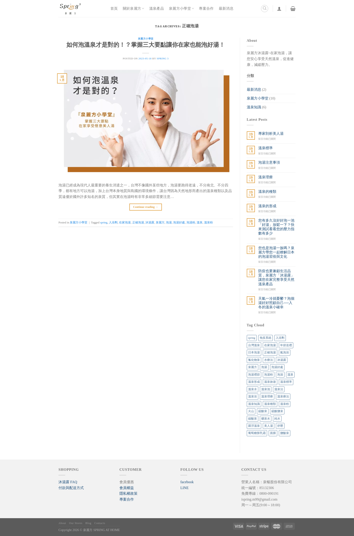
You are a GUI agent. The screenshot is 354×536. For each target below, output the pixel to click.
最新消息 (226, 8)
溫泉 (200, 222)
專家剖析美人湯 (271, 133)
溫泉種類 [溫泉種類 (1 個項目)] (270, 404)
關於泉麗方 (133, 8)
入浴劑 (113, 222)
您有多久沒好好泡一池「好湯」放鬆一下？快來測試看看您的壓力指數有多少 (276, 226)
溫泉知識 (254, 107)
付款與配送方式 (71, 488)
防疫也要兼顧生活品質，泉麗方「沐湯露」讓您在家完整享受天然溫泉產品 (276, 277)
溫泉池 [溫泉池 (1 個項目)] (265, 389)
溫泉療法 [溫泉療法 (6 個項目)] (283, 396)
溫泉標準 (265, 148)
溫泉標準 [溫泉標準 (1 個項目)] (286, 381)
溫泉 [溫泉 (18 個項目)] (290, 374)
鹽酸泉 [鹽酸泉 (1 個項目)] (284, 433)
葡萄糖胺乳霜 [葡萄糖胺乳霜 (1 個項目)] (257, 433)
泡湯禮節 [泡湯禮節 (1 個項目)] (254, 374)
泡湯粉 (190, 222)
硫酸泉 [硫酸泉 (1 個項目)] (262, 411)
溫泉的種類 (267, 191)
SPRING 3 (163, 58)
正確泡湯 (138, 222)
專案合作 (206, 8)
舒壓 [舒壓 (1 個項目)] (280, 425)
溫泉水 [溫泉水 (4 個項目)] (252, 389)
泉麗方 (160, 222)
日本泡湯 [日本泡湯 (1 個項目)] (254, 352)
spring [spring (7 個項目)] (251, 337)
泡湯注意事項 (269, 162)
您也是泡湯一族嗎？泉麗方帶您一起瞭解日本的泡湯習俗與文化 (276, 252)
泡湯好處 (179, 222)
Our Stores (75, 523)
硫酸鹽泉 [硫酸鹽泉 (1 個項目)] (277, 411)
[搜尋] (264, 8)
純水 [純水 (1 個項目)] (277, 418)
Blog (88, 523)
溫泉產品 (156, 8)
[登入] (279, 9)
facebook (187, 482)
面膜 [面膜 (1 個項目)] (273, 433)
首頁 (114, 8)
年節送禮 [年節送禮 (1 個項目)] (286, 345)
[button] (67, 482)
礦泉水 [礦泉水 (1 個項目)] (265, 418)
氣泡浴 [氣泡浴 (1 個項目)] (284, 352)
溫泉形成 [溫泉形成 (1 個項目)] (254, 381)
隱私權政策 (128, 493)
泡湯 (169, 222)
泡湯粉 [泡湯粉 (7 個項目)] (268, 374)
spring (103, 222)
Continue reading (145, 207)
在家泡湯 (125, 222)
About (62, 523)
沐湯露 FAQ (67, 482)
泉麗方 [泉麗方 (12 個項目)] (252, 367)
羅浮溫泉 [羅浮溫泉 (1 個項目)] (254, 425)
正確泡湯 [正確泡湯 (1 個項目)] (270, 352)
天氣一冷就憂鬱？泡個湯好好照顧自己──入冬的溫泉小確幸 (276, 303)
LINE (184, 488)
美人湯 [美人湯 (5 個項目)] (268, 425)
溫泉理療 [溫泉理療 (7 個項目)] (267, 396)
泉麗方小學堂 (181, 8)
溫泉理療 (265, 177)
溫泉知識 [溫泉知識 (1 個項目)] (254, 404)
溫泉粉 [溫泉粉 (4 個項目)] (284, 404)
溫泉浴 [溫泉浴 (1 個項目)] (252, 396)
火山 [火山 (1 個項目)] (251, 411)
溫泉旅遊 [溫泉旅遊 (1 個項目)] (270, 381)
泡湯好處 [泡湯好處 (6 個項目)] (277, 367)
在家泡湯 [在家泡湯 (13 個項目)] (270, 345)
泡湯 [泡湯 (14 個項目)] (264, 367)
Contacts (99, 523)
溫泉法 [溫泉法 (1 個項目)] (278, 389)
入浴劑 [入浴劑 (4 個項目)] (280, 337)
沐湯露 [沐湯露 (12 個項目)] (281, 360)
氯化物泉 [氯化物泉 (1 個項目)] (254, 360)
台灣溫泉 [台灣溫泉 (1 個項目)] (254, 345)
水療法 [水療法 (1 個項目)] (268, 360)
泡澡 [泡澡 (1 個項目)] (280, 374)
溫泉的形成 (267, 206)
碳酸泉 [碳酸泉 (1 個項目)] (252, 418)
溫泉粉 (208, 222)
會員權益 (126, 488)
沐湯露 (149, 222)
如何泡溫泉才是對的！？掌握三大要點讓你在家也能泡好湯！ (145, 45)
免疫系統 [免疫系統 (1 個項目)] (265, 337)
